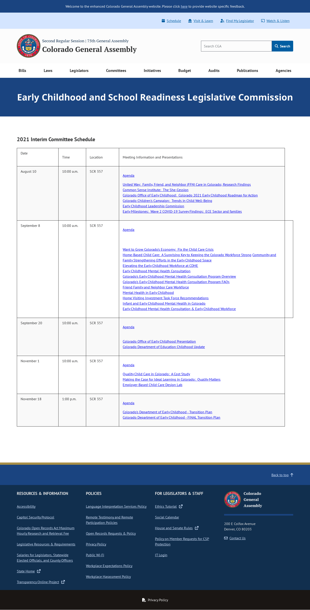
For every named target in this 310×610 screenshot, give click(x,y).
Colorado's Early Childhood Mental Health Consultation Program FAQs (176, 281)
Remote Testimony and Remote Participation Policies (109, 520)
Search (282, 46)
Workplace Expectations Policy (109, 565)
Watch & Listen (275, 20)
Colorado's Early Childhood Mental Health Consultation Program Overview (179, 276)
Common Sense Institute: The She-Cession (155, 190)
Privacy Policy (96, 544)
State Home (29, 571)
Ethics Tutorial (169, 506)
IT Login (161, 555)
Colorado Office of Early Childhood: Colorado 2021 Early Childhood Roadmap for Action (190, 195)
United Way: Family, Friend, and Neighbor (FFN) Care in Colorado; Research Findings (187, 184)
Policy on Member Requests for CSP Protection (182, 541)
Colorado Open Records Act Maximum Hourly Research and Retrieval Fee (45, 531)
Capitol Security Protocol (35, 517)
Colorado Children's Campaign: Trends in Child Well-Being (167, 200)
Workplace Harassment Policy (108, 576)
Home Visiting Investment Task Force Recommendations (166, 298)
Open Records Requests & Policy (111, 533)
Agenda (128, 175)
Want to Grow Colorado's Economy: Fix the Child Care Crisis (168, 249)
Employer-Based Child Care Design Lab (152, 384)
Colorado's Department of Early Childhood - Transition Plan (167, 412)
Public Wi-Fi (95, 555)
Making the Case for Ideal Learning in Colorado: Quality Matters (171, 379)
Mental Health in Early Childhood (148, 292)
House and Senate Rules (177, 528)
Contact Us (235, 538)
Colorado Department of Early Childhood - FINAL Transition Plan (171, 417)
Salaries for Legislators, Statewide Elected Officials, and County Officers (45, 558)
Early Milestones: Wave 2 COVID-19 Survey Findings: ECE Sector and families (182, 211)
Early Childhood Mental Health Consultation (156, 271)
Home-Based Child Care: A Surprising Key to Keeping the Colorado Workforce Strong (187, 254)
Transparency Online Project (41, 582)
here (184, 6)
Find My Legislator (237, 20)
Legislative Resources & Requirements (46, 544)
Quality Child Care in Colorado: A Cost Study (156, 374)
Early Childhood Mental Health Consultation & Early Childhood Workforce (179, 308)
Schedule (171, 20)
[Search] (236, 46)
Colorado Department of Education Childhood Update (164, 346)
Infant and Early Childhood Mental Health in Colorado (164, 303)
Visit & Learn (200, 20)
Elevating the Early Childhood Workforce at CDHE (160, 265)
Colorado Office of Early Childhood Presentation (159, 341)
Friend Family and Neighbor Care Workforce (156, 287)
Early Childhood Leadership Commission (153, 206)
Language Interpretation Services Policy (116, 506)
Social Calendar (167, 517)
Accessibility (26, 506)
